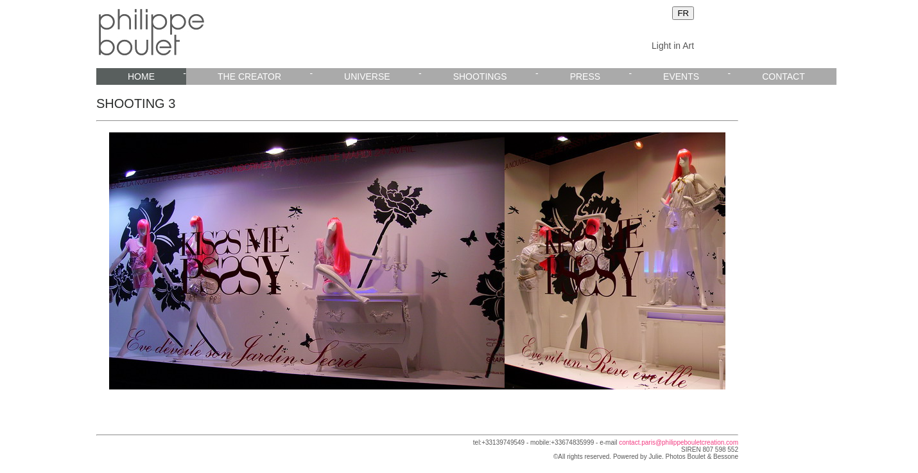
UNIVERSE (367, 76)
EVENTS (681, 76)
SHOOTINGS (480, 76)
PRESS (585, 76)
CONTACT (783, 76)
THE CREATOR (249, 76)
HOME (141, 76)
